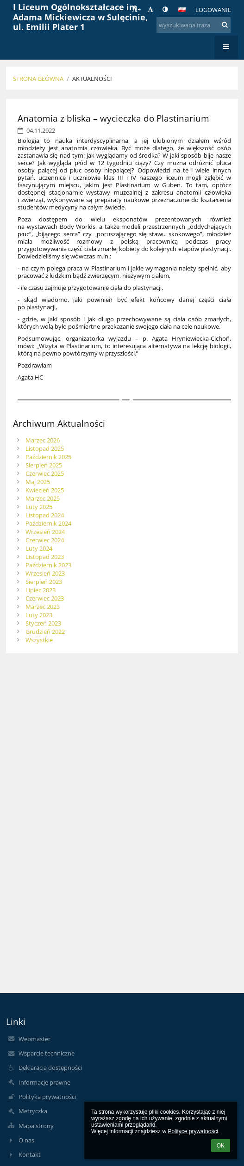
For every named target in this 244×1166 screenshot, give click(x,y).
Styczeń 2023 (43, 623)
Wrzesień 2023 (45, 573)
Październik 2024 (48, 523)
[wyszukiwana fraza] (193, 25)
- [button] (151, 9)
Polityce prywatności (193, 1131)
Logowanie (213, 10)
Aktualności (92, 78)
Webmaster (34, 1039)
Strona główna (38, 78)
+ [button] (136, 9)
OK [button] (221, 1145)
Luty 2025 (38, 507)
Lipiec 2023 (40, 590)
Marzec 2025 (42, 498)
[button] (182, 9)
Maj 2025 (37, 482)
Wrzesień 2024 (45, 532)
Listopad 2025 (44, 448)
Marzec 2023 (42, 606)
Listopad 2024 (44, 515)
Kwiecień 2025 (44, 490)
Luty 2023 (38, 615)
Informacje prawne (44, 1082)
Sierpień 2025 (43, 465)
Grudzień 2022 (45, 631)
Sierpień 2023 (43, 581)
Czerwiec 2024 (44, 540)
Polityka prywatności (47, 1096)
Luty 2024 (38, 548)
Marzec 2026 (42, 440)
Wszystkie (39, 640)
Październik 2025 (48, 457)
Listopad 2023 (44, 556)
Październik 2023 (48, 565)
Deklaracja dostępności (50, 1067)
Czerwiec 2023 (44, 598)
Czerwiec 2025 (44, 473)
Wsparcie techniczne (47, 1053)
